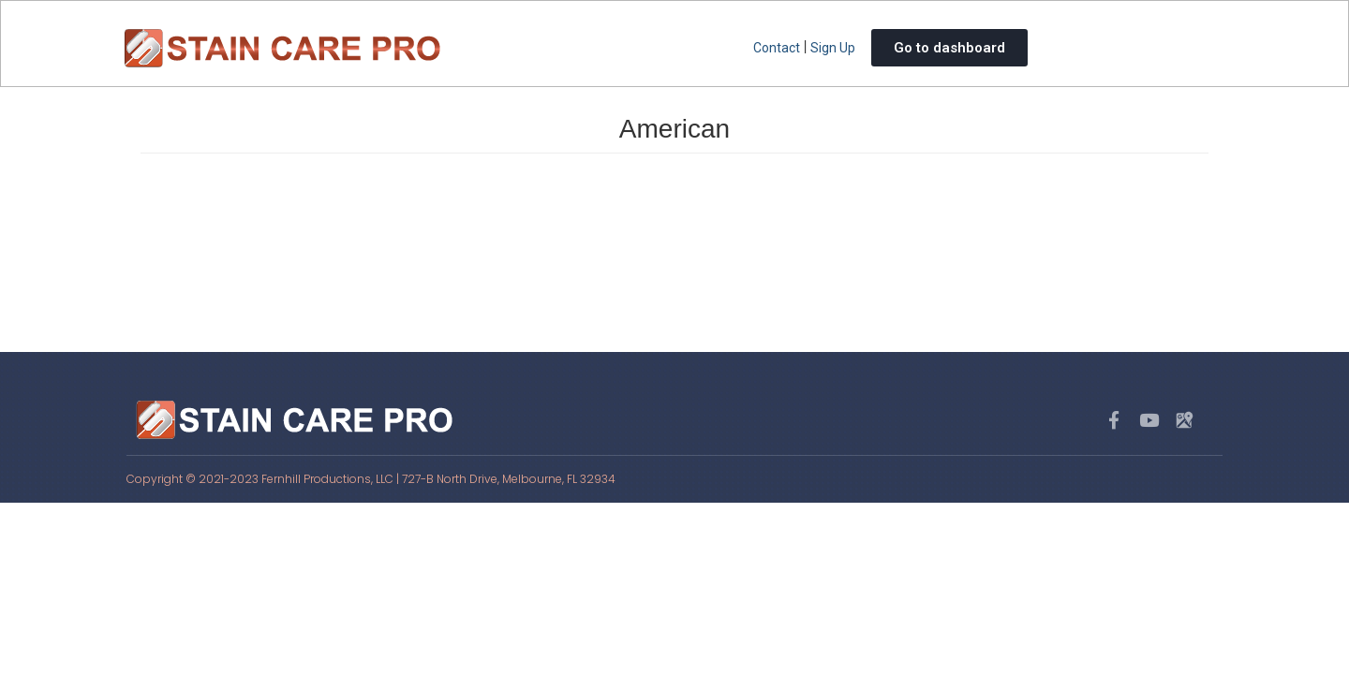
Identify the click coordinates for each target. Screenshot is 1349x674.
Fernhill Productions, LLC (327, 479)
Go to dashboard (949, 47)
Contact (776, 47)
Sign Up (832, 47)
